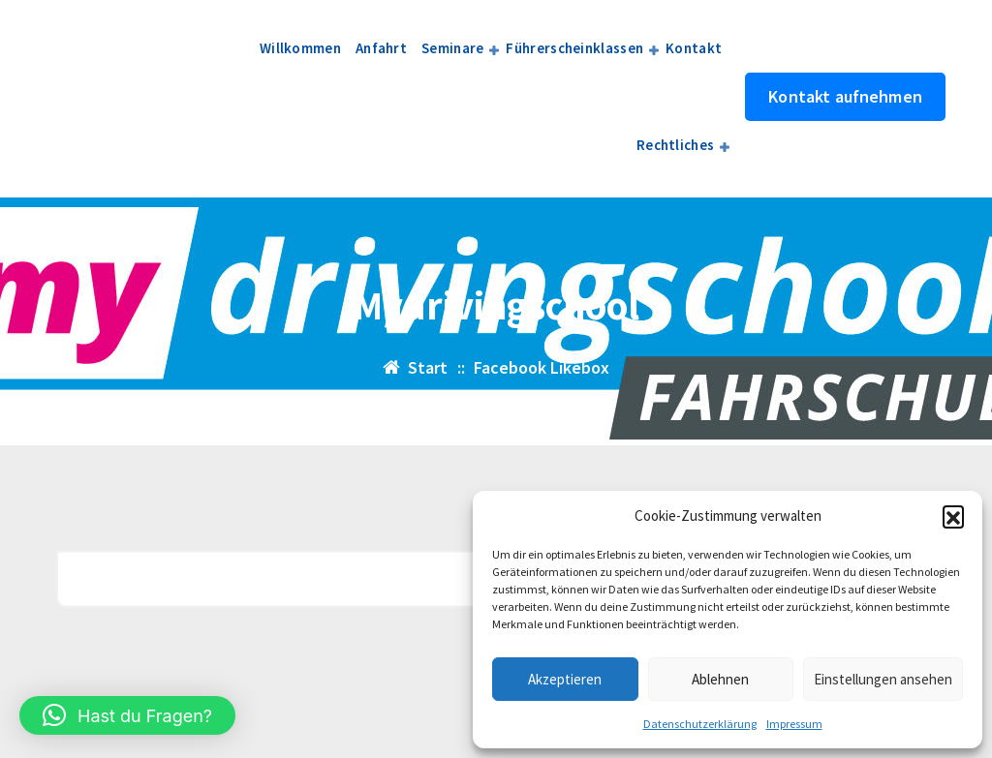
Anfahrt (381, 48)
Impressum (794, 723)
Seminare (452, 48)
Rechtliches (675, 145)
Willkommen (300, 48)
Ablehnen (720, 679)
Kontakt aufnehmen (845, 96)
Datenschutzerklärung (700, 723)
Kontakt (694, 48)
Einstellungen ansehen (883, 679)
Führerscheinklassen (574, 48)
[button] (953, 516)
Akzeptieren (565, 679)
